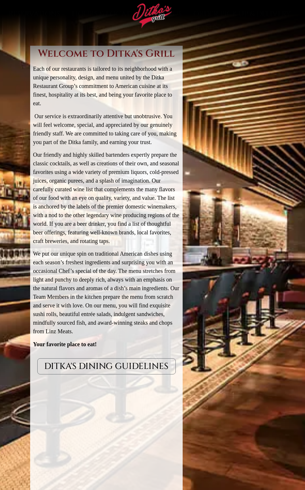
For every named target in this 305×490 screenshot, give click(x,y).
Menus (169, 39)
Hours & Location (108, 39)
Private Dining (38, 53)
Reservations (34, 39)
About (145, 53)
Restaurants (199, 53)
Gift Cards (99, 53)
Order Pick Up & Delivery (242, 39)
